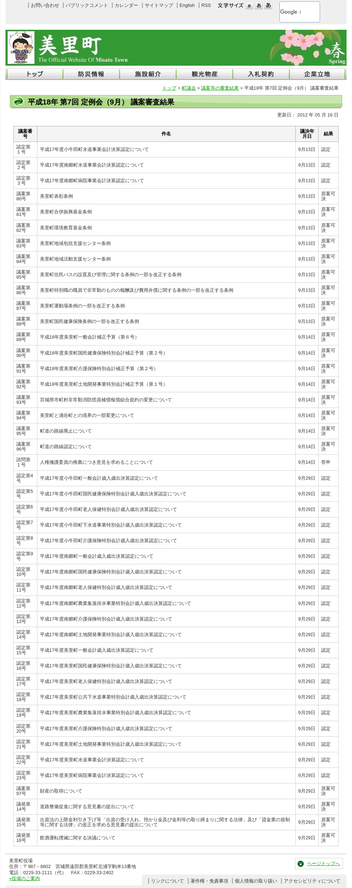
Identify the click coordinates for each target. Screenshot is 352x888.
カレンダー (126, 5)
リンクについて (167, 881)
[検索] (290, 12)
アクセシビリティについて (312, 881)
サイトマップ (159, 5)
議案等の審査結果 (220, 88)
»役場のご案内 (24, 878)
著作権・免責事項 (209, 881)
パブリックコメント (87, 5)
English (187, 5)
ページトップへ (323, 863)
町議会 (189, 88)
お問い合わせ (45, 5)
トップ (169, 88)
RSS (206, 5)
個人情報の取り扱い (256, 881)
